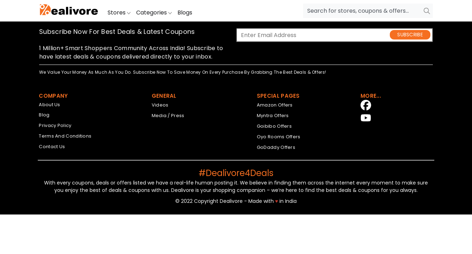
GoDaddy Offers (276, 147)
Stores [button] (119, 12)
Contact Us (52, 146)
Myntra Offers (273, 115)
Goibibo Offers (274, 126)
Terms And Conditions (65, 136)
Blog (44, 114)
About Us (49, 104)
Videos (160, 105)
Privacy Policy (55, 125)
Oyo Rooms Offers (279, 136)
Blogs (184, 12)
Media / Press (168, 115)
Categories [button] (154, 12)
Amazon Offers (275, 105)
